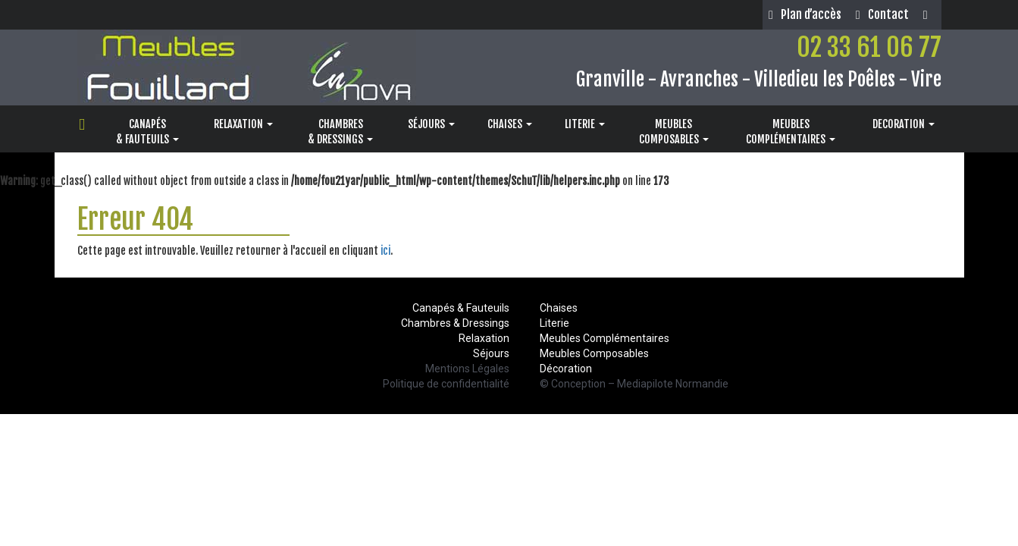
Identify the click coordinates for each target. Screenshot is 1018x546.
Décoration (566, 368)
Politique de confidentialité (446, 384)
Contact (882, 14)
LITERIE (585, 124)
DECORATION (903, 124)
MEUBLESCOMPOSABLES (674, 132)
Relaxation (484, 338)
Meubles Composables (594, 353)
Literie (554, 323)
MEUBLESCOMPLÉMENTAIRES (790, 132)
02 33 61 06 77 (869, 47)
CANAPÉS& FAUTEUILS (147, 132)
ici (385, 250)
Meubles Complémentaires (604, 338)
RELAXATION (243, 124)
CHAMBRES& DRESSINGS (340, 132)
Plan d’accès (805, 14)
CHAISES (509, 124)
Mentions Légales (467, 368)
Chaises (559, 308)
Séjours (491, 353)
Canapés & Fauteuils (460, 308)
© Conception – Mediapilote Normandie (634, 384)
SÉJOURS (431, 124)
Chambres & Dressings (455, 323)
